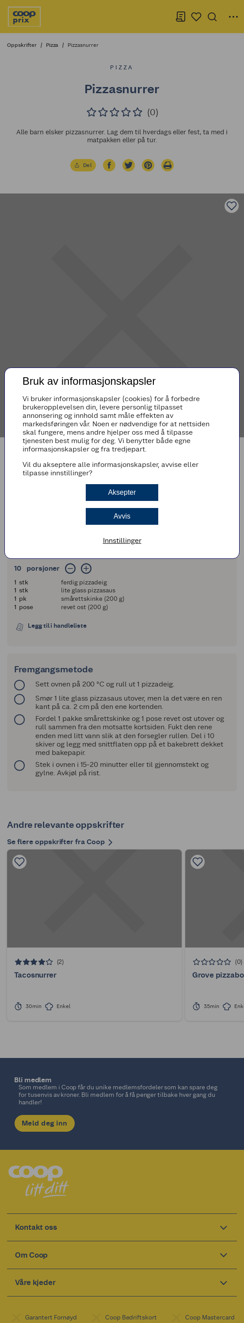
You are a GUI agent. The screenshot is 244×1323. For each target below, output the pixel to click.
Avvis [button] (122, 516)
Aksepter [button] (122, 492)
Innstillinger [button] (122, 540)
